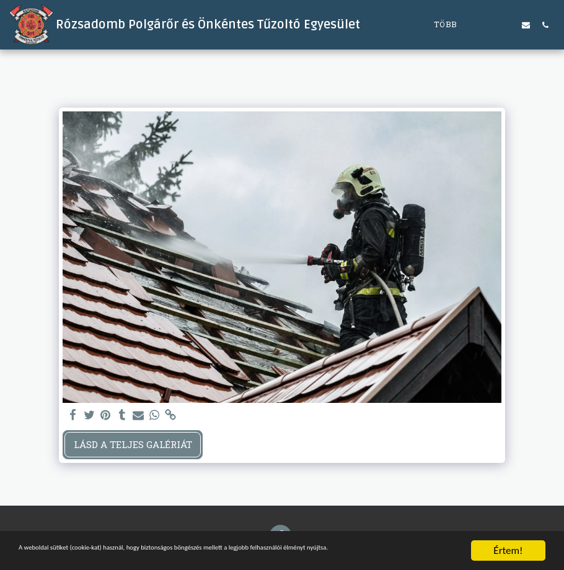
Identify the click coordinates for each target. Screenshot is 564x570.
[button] (487, 24)
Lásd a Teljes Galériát (133, 444)
